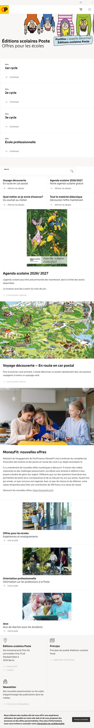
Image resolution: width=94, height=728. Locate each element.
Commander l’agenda (14, 295)
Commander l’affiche (14, 382)
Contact (8, 670)
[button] (81, 719)
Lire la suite (10, 540)
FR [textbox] (81, 2)
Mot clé (6, 169)
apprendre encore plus (62, 660)
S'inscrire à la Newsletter (16, 704)
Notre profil (10, 666)
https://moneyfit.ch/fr (43, 490)
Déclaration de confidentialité (50, 723)
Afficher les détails (13, 188)
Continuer (12, 77)
